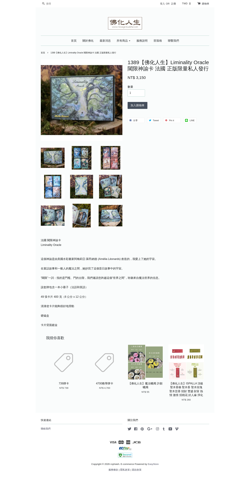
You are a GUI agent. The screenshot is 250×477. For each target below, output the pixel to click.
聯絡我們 (46, 428)
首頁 (74, 40)
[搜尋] (51, 3)
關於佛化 (88, 40)
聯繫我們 (173, 40)
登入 (162, 3)
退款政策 (136, 470)
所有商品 (123, 40)
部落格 (158, 40)
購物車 (205, 3)
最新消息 (105, 40)
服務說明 (142, 40)
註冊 (173, 3)
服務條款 (113, 470)
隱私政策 (125, 470)
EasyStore (153, 464)
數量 (130, 86)
